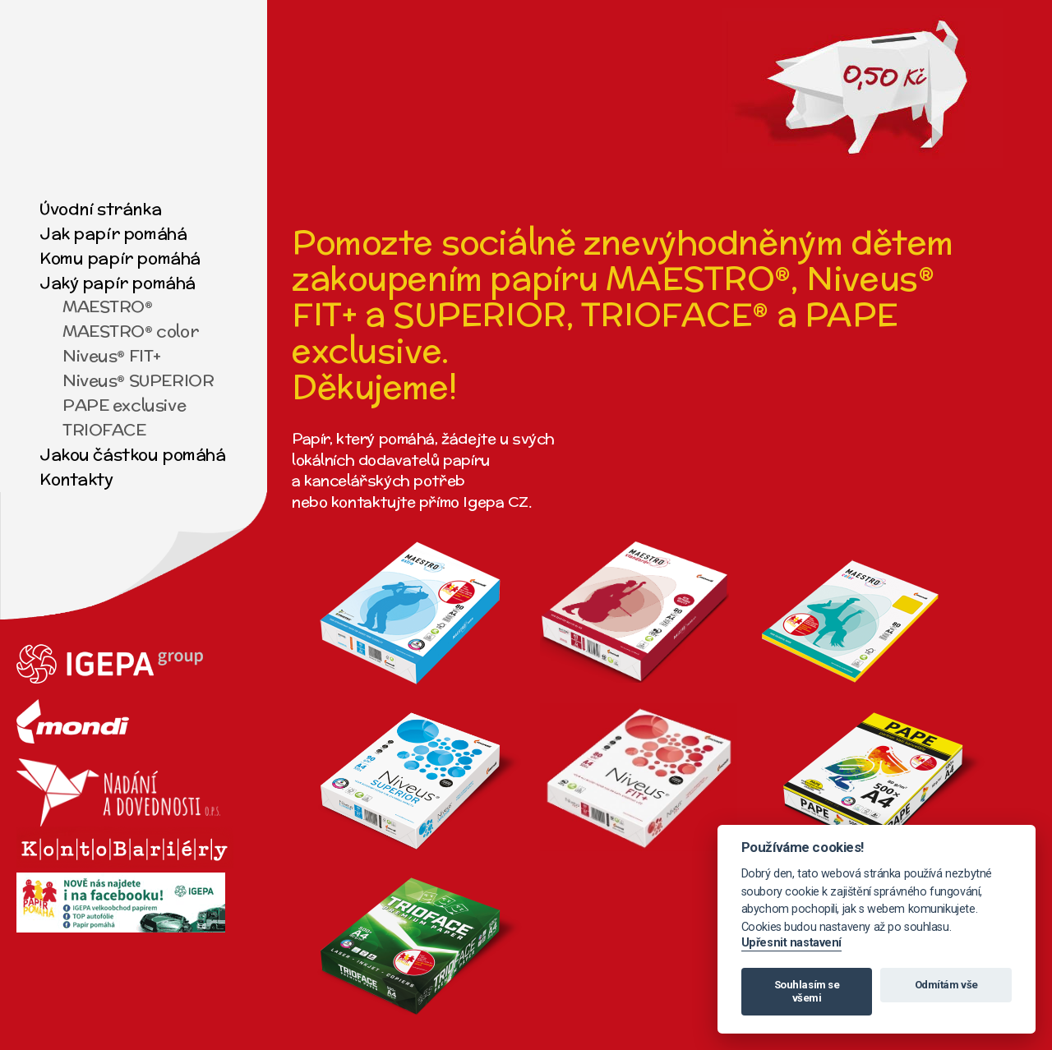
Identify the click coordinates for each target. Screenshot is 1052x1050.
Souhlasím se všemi (807, 991)
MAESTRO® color (130, 331)
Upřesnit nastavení (791, 943)
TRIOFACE (104, 429)
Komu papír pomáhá (120, 257)
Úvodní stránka (100, 208)
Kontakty (76, 478)
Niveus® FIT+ (111, 355)
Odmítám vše (946, 985)
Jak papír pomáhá (113, 233)
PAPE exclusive (124, 405)
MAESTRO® (107, 306)
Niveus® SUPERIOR (138, 380)
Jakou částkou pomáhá (132, 454)
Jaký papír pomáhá (117, 282)
